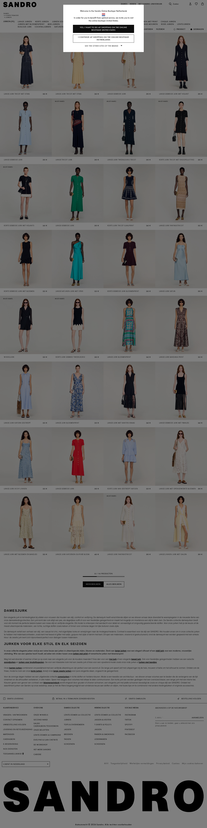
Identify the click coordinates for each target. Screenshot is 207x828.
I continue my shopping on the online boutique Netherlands (103, 38)
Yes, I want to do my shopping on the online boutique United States (103, 28)
